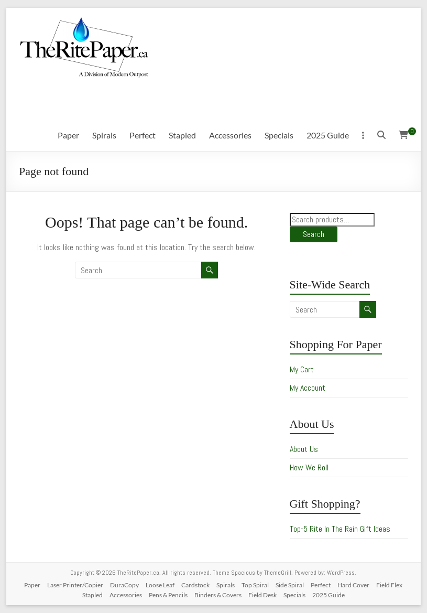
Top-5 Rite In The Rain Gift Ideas (340, 528)
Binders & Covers (218, 595)
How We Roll (309, 467)
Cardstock (195, 585)
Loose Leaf (160, 585)
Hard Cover (353, 585)
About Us (304, 449)
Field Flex (389, 585)
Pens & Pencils (168, 595)
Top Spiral (255, 585)
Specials (279, 135)
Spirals (104, 135)
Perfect (142, 135)
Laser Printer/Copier (75, 585)
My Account (307, 387)
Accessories (230, 135)
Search (313, 234)
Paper (68, 135)
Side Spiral (290, 585)
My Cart (302, 369)
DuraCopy (124, 585)
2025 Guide (327, 135)
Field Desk (262, 595)
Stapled (182, 135)
